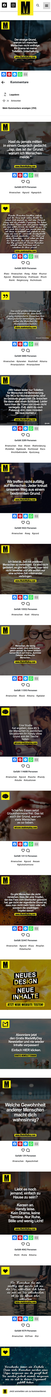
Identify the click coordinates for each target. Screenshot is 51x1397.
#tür (37, 1336)
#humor (43, 273)
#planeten (21, 361)
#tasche (31, 777)
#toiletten (9, 449)
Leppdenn (14, 94)
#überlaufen (25, 949)
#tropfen (40, 946)
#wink (12, 280)
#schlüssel (33, 449)
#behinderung (39, 446)
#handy (41, 777)
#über (34, 273)
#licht (16, 1255)
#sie (20, 446)
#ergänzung (22, 280)
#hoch (44, 277)
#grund (25, 192)
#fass (31, 946)
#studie (18, 780)
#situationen (30, 780)
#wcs (42, 449)
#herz (6, 273)
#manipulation (17, 364)
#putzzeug (34, 452)
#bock (22, 696)
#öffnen (29, 1336)
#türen (27, 446)
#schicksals (35, 280)
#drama (43, 361)
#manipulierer (33, 364)
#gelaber (40, 696)
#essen (36, 861)
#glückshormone (25, 864)
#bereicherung (19, 277)
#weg (27, 273)
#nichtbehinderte (19, 452)
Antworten (16, 100)
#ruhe (24, 1255)
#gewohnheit (32, 1161)
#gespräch (36, 192)
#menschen (14, 192)
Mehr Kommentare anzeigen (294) (19, 108)
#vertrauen (33, 277)
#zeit (27, 614)
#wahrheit (33, 361)
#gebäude (21, 449)
